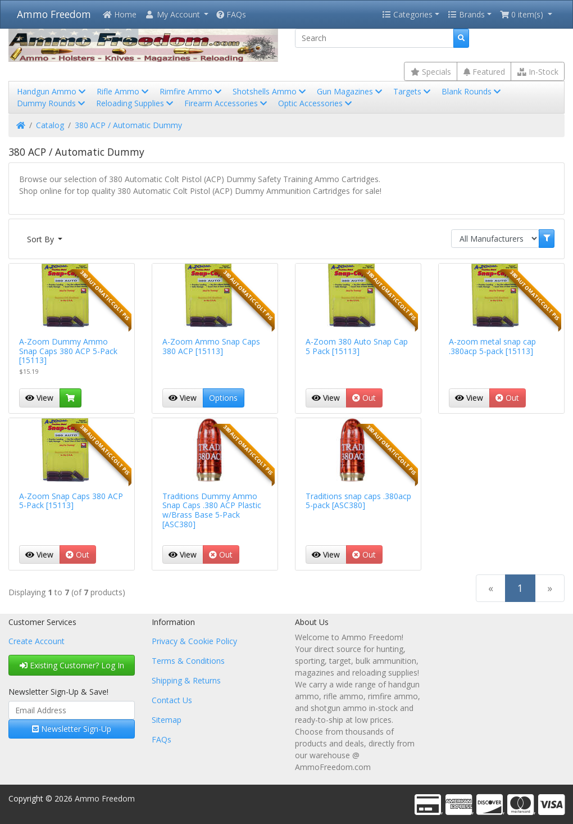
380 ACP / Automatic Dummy (128, 125)
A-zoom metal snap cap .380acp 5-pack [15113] (492, 346)
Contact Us (172, 700)
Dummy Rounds (52, 103)
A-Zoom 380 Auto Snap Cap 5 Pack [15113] (357, 346)
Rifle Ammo (124, 91)
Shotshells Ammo (270, 91)
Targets (413, 91)
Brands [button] (466, 14)
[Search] (374, 38)
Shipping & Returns (186, 680)
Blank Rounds (472, 91)
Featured (484, 71)
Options (223, 397)
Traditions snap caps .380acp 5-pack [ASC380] (358, 501)
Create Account (36, 641)
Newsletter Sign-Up (71, 728)
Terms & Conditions (188, 660)
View (39, 397)
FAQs (231, 14)
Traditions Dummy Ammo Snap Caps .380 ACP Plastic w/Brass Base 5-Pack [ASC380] (211, 510)
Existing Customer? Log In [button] (72, 665)
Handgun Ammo (52, 91)
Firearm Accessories (226, 103)
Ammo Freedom (54, 14)
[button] (176, 14)
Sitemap (166, 719)
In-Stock (537, 71)
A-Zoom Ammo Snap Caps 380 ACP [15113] (211, 346)
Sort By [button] (41, 239)
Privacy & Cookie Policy (194, 641)
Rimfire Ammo (192, 91)
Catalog (50, 125)
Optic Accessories (316, 103)
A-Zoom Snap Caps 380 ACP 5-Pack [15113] (71, 501)
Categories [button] (407, 14)
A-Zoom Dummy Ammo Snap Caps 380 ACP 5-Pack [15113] (68, 351)
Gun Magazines (350, 91)
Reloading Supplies (135, 103)
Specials (431, 71)
